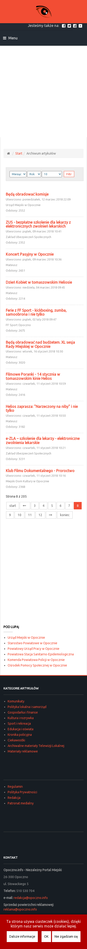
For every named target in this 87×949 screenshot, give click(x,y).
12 (40, 515)
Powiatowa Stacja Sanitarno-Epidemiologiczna (41, 654)
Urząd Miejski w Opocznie (26, 637)
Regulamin (15, 786)
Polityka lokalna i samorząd (27, 707)
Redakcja (14, 798)
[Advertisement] (43, 91)
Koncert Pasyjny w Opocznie (30, 254)
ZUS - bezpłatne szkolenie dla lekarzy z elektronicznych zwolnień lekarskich (38, 224)
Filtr (69, 174)
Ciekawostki (16, 740)
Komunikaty (16, 701)
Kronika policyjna (20, 734)
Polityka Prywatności (22, 792)
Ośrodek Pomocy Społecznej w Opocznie (37, 665)
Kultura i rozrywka (21, 718)
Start (18, 153)
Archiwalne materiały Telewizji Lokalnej (36, 746)
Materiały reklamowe (23, 751)
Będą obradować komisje (27, 194)
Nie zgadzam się (66, 936)
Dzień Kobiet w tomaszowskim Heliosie (39, 282)
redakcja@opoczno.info (31, 898)
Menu (10, 38)
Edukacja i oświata (20, 729)
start (12, 506)
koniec (65, 515)
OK (46, 936)
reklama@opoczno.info (20, 909)
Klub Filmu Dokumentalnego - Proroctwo (40, 471)
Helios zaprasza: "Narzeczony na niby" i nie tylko (42, 408)
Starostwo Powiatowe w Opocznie (32, 643)
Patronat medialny (21, 803)
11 (30, 515)
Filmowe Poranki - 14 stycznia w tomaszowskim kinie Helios (33, 376)
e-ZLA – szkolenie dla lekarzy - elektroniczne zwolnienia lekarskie (43, 440)
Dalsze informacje (22, 936)
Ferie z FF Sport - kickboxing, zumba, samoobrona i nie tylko (36, 312)
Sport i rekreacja (19, 723)
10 (19, 515)
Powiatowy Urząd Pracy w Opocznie (33, 649)
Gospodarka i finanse (23, 712)
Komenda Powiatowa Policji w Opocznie (36, 660)
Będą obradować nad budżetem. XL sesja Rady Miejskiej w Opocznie (40, 344)
